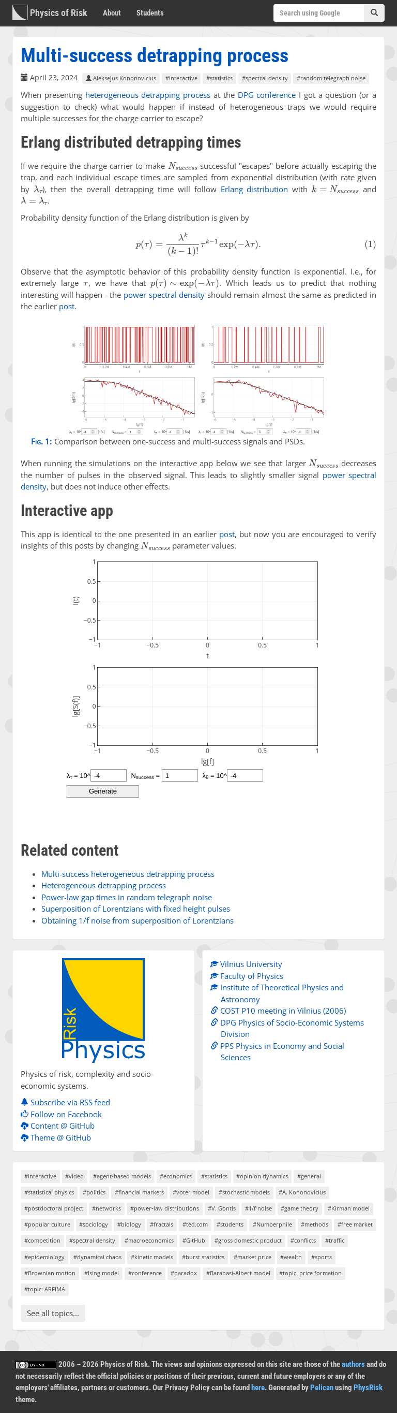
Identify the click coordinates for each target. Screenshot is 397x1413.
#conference (145, 1273)
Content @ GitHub (60, 1125)
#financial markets (139, 1192)
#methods (314, 1224)
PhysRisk (368, 1387)
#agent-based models (122, 1176)
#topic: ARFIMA (44, 1289)
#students (230, 1224)
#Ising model (101, 1273)
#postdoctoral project (53, 1208)
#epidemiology (44, 1257)
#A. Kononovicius (302, 1192)
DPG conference (267, 95)
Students (150, 13)
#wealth (291, 1257)
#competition (42, 1240)
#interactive (181, 78)
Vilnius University (249, 964)
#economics (176, 1176)
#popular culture (47, 1224)
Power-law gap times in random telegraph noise (126, 897)
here (258, 1387)
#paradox (184, 1273)
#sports (321, 1257)
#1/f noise (258, 1208)
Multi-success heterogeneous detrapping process (128, 874)
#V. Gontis (222, 1208)
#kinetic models (152, 1257)
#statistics (219, 78)
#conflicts (303, 1240)
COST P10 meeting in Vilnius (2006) (281, 1010)
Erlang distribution (254, 189)
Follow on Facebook (64, 1114)
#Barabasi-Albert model (238, 1273)
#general (309, 1176)
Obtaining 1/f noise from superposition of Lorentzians (137, 920)
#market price (252, 1257)
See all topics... (53, 1313)
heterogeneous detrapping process (148, 95)
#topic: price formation (310, 1273)
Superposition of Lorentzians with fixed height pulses (135, 908)
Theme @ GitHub (58, 1137)
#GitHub (193, 1240)
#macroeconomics (149, 1240)
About (112, 13)
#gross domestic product (248, 1240)
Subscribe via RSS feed (68, 1102)
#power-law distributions (164, 1208)
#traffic (334, 1240)
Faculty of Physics (249, 976)
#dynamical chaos (97, 1257)
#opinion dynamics (262, 1176)
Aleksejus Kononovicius (121, 78)
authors (353, 1364)
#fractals (161, 1224)
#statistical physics (49, 1192)
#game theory (299, 1208)
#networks (106, 1208)
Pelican (321, 1387)
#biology (129, 1224)
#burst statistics (203, 1257)
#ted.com (195, 1224)
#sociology (93, 1224)
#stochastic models (244, 1192)
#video (74, 1176)
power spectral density (164, 295)
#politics (94, 1192)
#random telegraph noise (331, 78)
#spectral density (265, 78)
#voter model (191, 1192)
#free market (355, 1224)
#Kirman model (349, 1208)
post (66, 306)
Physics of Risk (49, 12)
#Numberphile (272, 1224)
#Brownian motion (49, 1273)
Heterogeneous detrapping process (103, 885)
